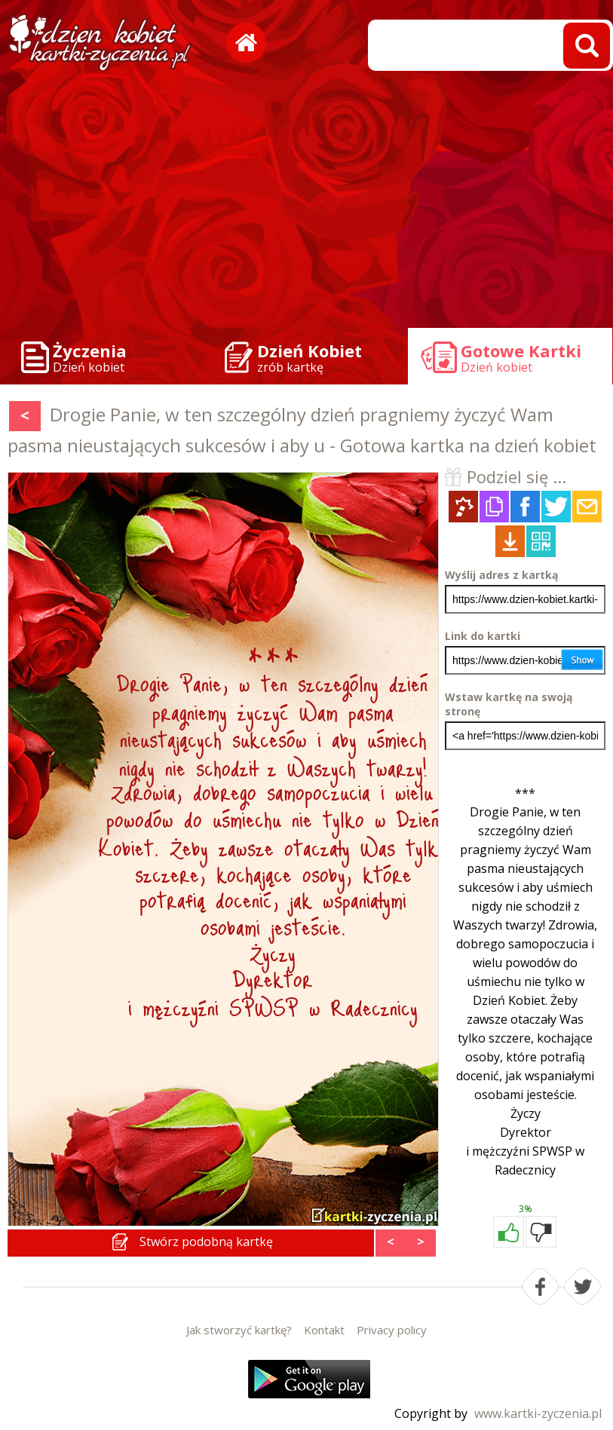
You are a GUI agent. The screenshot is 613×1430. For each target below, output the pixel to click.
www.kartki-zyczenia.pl (538, 1413)
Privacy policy (392, 1329)
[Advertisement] (306, 203)
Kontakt (324, 1329)
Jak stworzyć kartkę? (239, 1329)
